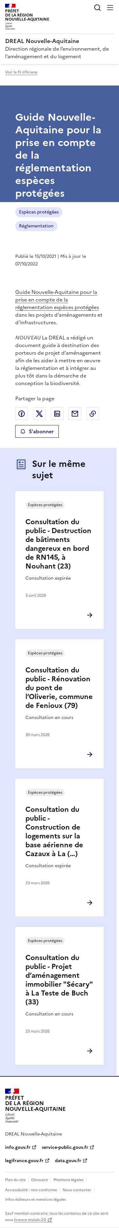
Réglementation (36, 226)
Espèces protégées (39, 212)
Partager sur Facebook (21, 413)
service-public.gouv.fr (65, 1147)
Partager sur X (39, 413)
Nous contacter (77, 1190)
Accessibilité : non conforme (31, 1190)
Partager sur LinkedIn (57, 413)
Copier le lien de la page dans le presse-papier (92, 413)
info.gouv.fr (17, 1147)
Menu (110, 7)
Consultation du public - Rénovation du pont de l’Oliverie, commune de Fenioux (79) (59, 688)
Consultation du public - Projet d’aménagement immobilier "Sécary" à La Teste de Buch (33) (59, 979)
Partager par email (75, 413)
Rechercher (97, 7)
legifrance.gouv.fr (24, 1160)
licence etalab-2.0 (30, 1220)
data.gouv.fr (68, 1160)
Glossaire (39, 1180)
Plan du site (15, 1180)
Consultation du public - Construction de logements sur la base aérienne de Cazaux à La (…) (54, 831)
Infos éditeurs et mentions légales (35, 1199)
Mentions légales (68, 1180)
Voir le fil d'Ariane (21, 72)
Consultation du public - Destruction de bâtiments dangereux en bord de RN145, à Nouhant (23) (58, 544)
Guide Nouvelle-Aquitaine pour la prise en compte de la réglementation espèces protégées (57, 299)
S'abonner (37, 431)
